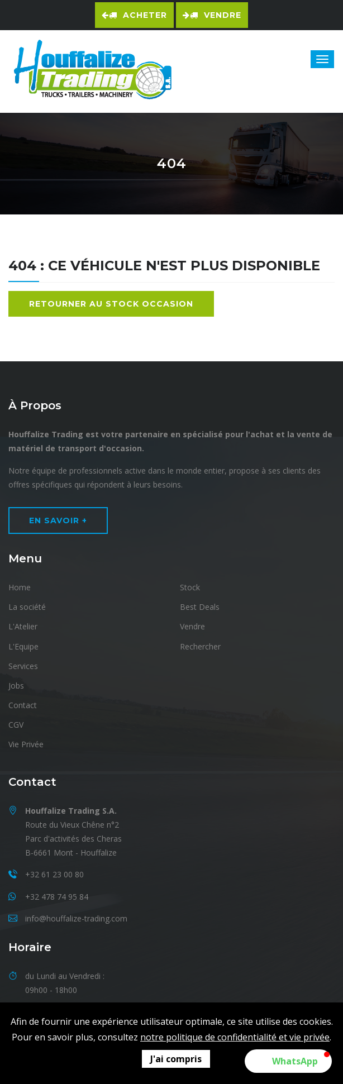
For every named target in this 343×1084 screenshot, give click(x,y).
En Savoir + (58, 520)
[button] (288, 1061)
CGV (15, 724)
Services (23, 666)
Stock (190, 587)
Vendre (212, 15)
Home (19, 587)
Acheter (134, 15)
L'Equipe (23, 646)
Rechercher (200, 646)
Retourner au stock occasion (111, 304)
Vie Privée (26, 744)
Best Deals (200, 606)
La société (27, 606)
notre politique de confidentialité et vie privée (235, 1037)
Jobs (16, 685)
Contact (22, 705)
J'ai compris (176, 1059)
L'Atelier (22, 626)
